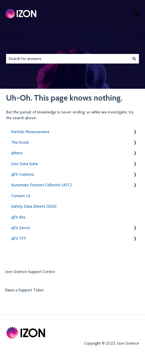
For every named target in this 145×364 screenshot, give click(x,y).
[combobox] (67, 59)
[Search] (134, 59)
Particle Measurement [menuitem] (30, 131)
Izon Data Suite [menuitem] (24, 163)
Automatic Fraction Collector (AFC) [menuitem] (41, 185)
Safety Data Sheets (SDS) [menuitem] (33, 206)
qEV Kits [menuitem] (18, 217)
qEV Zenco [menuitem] (20, 227)
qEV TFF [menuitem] (18, 238)
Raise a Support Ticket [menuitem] (24, 290)
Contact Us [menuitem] (20, 195)
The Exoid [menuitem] (19, 142)
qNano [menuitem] (17, 152)
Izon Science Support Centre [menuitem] (30, 271)
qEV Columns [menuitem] (22, 174)
